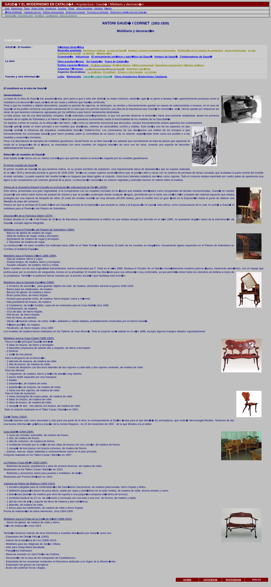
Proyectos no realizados (98, 12)
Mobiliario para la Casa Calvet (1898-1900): (29, 338)
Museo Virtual (37, 8)
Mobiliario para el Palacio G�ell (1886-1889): (30, 255)
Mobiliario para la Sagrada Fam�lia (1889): (29, 282)
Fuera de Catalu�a (117, 61)
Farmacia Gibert (34, 215)
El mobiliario (109, 72)
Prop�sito (39, 16)
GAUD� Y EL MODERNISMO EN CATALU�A (39, 4)
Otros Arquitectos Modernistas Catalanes (140, 76)
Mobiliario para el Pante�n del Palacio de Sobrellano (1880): (39, 229)
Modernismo (16, 8)
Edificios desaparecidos (53, 12)
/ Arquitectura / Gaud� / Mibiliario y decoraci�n (108, 4)
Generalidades (13, 95)
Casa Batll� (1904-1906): (19, 431)
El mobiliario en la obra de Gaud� (25, 88)
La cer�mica (94, 72)
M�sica (108, 8)
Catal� (17, 40)
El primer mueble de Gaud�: (21, 165)
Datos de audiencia (68, 16)
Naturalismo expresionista (168, 65)
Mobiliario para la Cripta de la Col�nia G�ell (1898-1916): (38, 518)
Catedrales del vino (32, 12)
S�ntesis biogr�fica (71, 47)
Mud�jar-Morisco (122, 65)
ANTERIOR (210, 579)
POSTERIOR (233, 579)
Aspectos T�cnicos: (71, 68)
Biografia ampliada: (70, 50)
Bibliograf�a (10, 16)
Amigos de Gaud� (166, 56)
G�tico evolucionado (143, 65)
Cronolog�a (65, 56)
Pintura (71, 8)
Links (61, 76)
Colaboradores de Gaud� (196, 56)
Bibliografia (74, 76)
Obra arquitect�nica (70, 61)
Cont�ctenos (52, 16)
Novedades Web (25, 16)
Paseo (27, 8)
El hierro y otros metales (130, 72)
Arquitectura (50, 8)
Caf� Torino (11, 416)
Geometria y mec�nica (138, 69)
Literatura (98, 8)
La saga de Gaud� (116, 50)
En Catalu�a (94, 61)
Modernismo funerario (75, 12)
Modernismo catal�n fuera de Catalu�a (128, 12)
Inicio (7, 8)
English (8, 40)
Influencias (82, 56)
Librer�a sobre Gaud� (97, 76)
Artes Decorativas (84, 8)
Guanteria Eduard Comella (33, 187)
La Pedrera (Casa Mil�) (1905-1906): (26, 462)
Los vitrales (151, 72)
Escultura (62, 8)
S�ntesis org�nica (193, 65)
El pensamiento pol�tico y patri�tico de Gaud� (122, 56)
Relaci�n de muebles (17, 154)
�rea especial (13, 12)
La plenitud (88, 53)
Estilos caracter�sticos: (73, 65)
